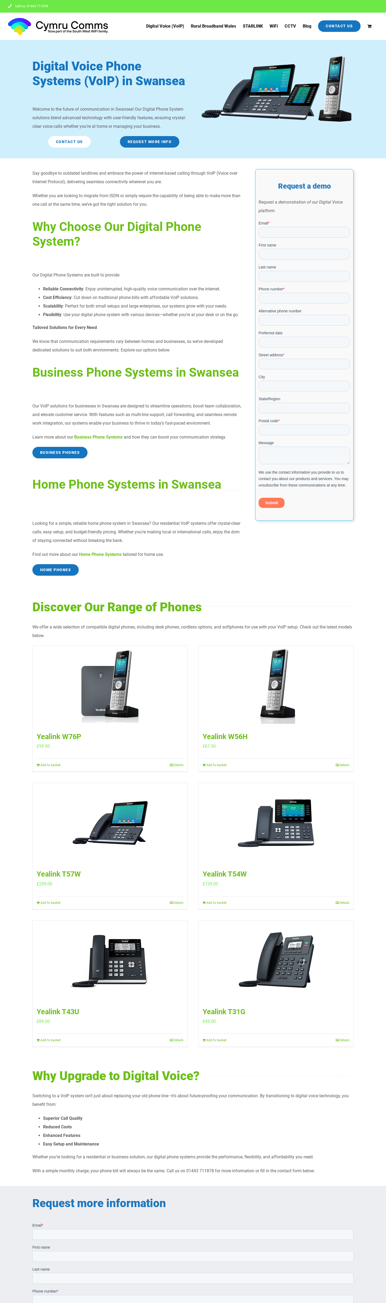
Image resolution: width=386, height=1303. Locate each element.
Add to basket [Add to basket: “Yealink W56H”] (216, 765)
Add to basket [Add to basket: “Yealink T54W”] (216, 903)
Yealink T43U (58, 1012)
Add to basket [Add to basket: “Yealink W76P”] (50, 765)
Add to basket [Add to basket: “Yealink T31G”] (216, 1040)
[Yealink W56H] (276, 686)
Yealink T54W (225, 874)
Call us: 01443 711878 (28, 6)
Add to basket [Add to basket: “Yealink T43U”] (50, 1040)
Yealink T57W (59, 874)
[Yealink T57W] (110, 823)
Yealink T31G (224, 1012)
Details (178, 765)
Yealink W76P (59, 736)
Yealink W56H (225, 736)
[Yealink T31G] (276, 961)
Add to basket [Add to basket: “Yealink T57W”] (50, 903)
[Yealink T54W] (276, 823)
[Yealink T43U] (110, 961)
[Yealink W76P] (110, 686)
